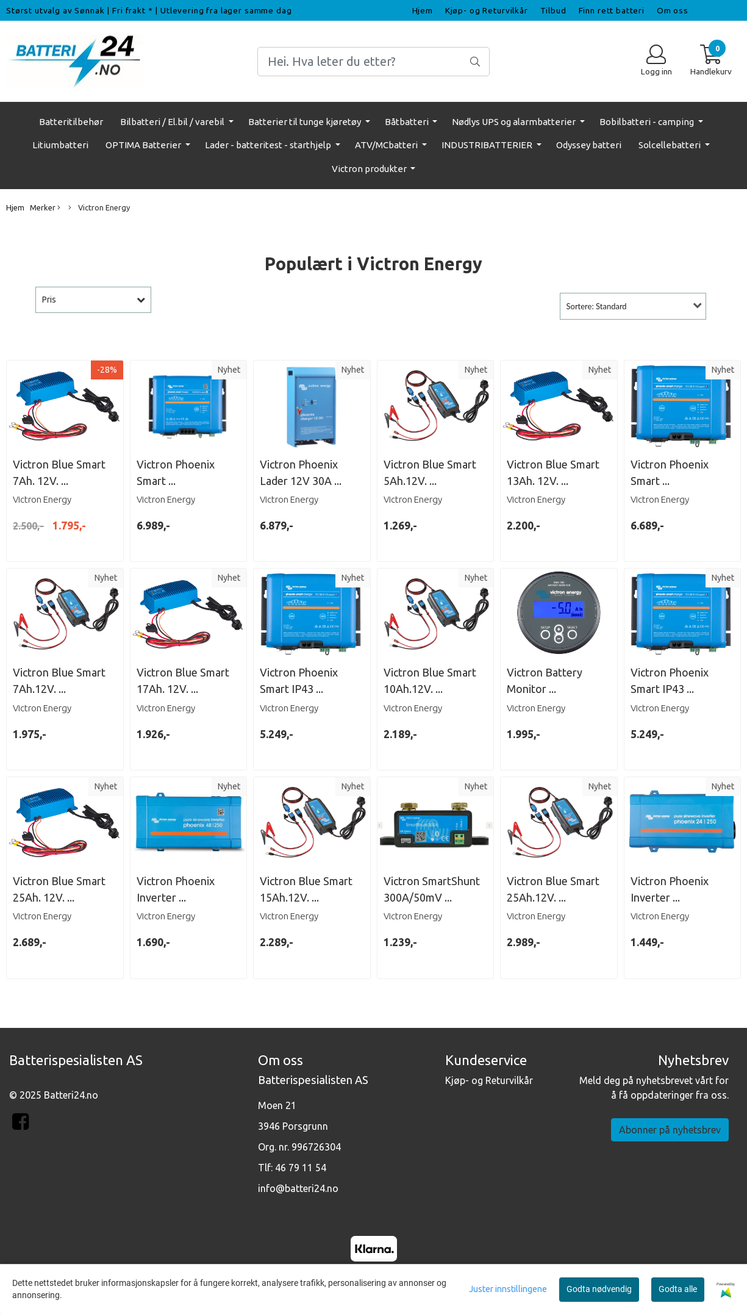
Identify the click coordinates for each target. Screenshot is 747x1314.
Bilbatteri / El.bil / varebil (173, 122)
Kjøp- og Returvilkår (486, 10)
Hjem (422, 10)
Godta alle (678, 1289)
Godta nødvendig (599, 1289)
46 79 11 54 (300, 1167)
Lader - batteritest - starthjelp (269, 145)
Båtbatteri (408, 122)
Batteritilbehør (71, 122)
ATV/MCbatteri (387, 145)
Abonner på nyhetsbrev (670, 1129)
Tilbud (553, 10)
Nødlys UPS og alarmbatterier (514, 122)
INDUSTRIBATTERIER (487, 145)
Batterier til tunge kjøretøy (305, 122)
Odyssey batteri (588, 145)
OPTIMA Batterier (144, 145)
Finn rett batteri (612, 10)
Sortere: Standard (597, 306)
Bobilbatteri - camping (647, 122)
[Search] (373, 61)
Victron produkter (370, 168)
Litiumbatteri (60, 145)
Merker (45, 208)
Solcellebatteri (670, 145)
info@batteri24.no (298, 1188)
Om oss (672, 10)
